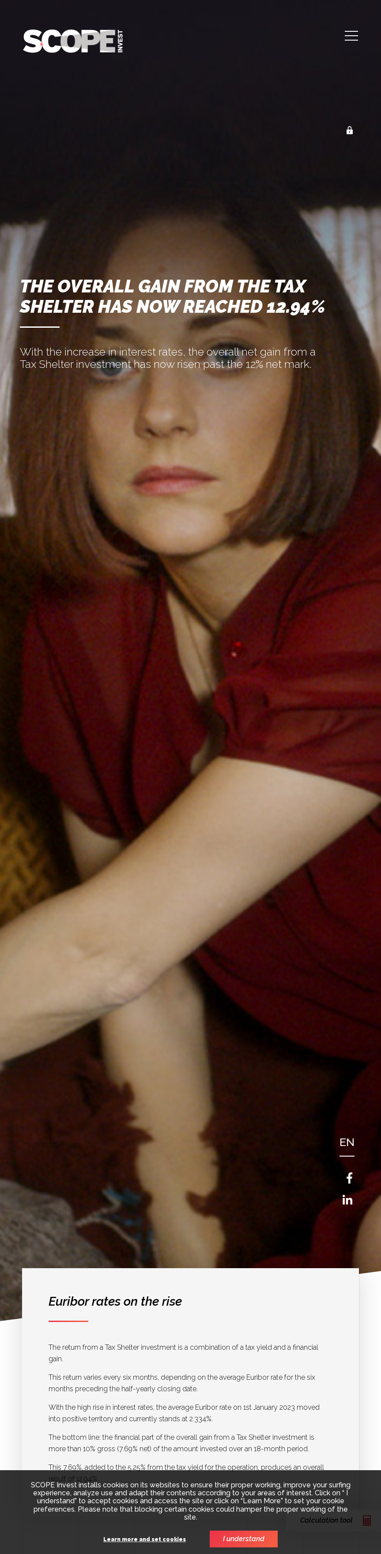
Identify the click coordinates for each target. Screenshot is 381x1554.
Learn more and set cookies (144, 1540)
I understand (243, 1539)
